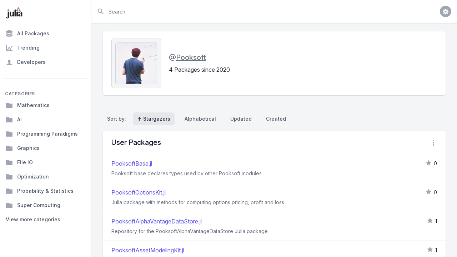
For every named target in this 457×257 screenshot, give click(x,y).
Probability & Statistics (40, 191)
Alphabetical (200, 119)
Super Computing (33, 205)
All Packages (27, 33)
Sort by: (118, 119)
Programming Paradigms (42, 133)
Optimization (27, 176)
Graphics (23, 148)
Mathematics (28, 105)
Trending (23, 47)
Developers (26, 62)
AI (14, 119)
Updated (241, 119)
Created (276, 119)
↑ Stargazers (153, 119)
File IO (19, 162)
